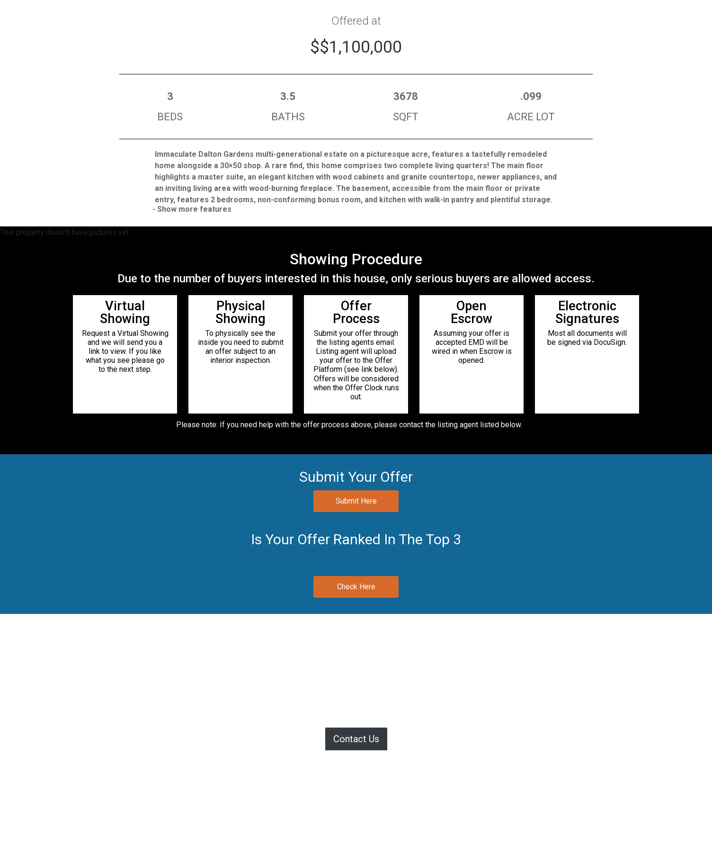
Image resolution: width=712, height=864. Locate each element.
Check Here (356, 586)
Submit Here (356, 500)
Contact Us (356, 739)
